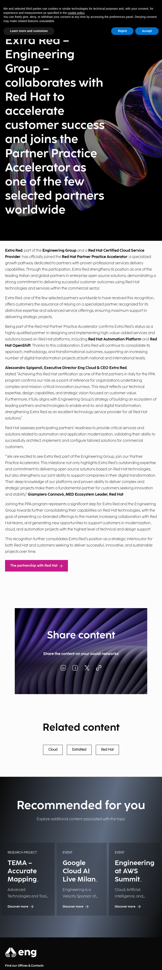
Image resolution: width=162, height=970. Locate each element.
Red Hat (107, 750)
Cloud (52, 750)
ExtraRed (79, 750)
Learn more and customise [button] (29, 31)
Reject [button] (122, 31)
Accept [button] (147, 31)
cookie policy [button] (76, 13)
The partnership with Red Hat (36, 566)
